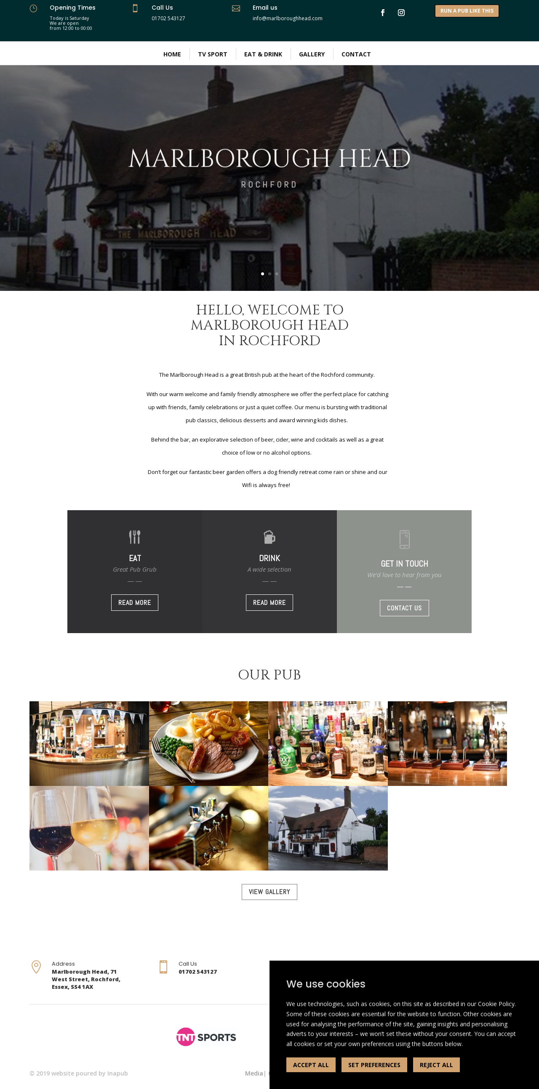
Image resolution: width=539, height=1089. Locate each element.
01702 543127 (168, 18)
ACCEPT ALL (311, 1065)
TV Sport (212, 54)
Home (172, 54)
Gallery (312, 54)
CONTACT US (404, 608)
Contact (356, 54)
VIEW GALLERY (269, 891)
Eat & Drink (263, 54)
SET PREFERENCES (374, 1065)
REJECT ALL (436, 1065)
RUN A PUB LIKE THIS (467, 10)
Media (254, 1073)
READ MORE (134, 602)
